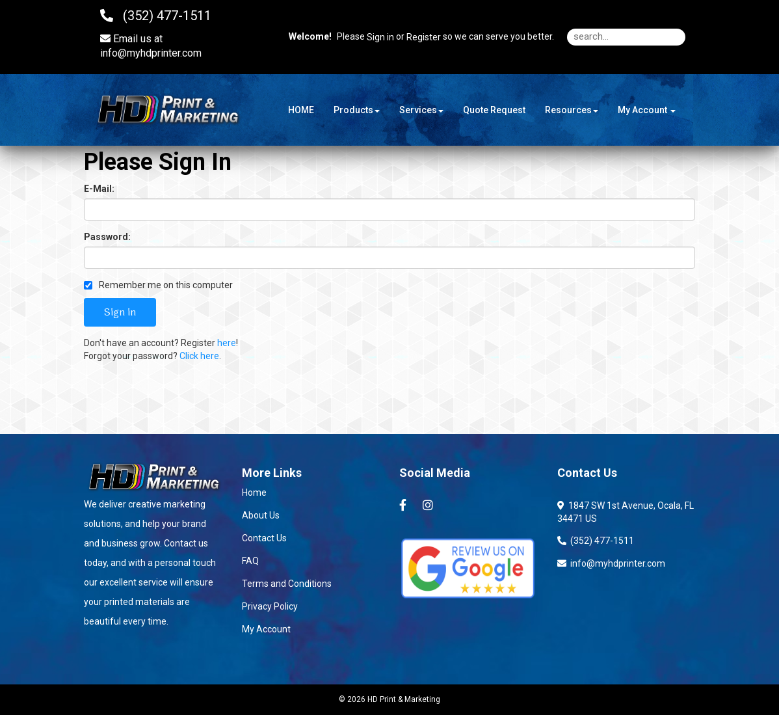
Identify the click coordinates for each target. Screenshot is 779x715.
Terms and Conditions (287, 583)
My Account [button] (647, 110)
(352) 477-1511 (595, 540)
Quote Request (494, 110)
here (226, 343)
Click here (199, 356)
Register (423, 37)
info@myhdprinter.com (151, 53)
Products (357, 110)
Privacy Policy (270, 606)
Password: (107, 237)
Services (421, 110)
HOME (301, 110)
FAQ (250, 561)
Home (254, 492)
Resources (571, 110)
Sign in (380, 37)
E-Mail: (99, 188)
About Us (261, 515)
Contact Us (264, 538)
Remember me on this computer (158, 285)
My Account (266, 629)
